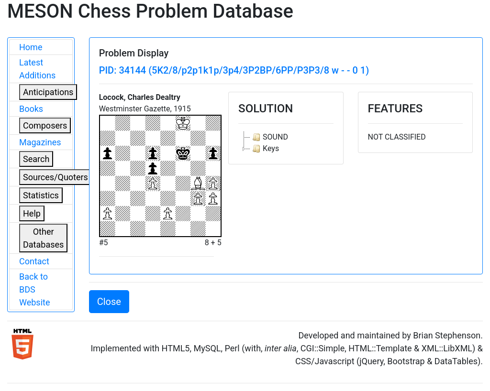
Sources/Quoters (55, 177)
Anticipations (48, 92)
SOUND (269, 137)
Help (32, 213)
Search (36, 159)
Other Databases (43, 238)
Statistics (41, 195)
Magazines (40, 142)
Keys (264, 148)
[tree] (285, 142)
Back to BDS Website (34, 289)
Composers (45, 125)
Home (30, 47)
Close (109, 301)
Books (31, 109)
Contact (34, 261)
